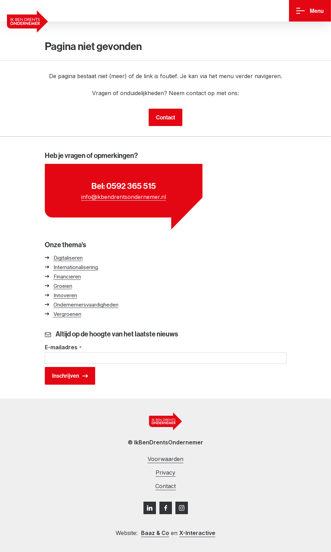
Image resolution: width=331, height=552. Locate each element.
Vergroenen (67, 314)
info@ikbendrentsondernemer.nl (123, 196)
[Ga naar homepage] (27, 21)
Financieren (67, 276)
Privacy (165, 472)
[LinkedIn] (149, 508)
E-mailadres (63, 348)
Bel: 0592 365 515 (123, 186)
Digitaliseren (68, 257)
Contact (165, 117)
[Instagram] (181, 508)
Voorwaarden (165, 458)
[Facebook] (165, 508)
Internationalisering (75, 267)
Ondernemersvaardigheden (85, 304)
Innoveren (65, 295)
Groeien (62, 286)
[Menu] (310, 11)
